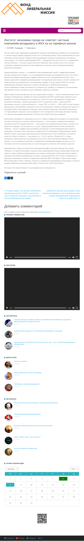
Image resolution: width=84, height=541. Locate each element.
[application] (42, 238)
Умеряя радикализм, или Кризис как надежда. (28, 372)
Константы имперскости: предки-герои (25, 448)
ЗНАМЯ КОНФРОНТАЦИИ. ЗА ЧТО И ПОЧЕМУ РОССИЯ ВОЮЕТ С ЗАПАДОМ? (38, 331)
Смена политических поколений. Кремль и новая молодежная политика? (36, 403)
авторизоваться (45, 212)
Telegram (32, 538)
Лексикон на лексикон (20, 361)
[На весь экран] (77, 257)
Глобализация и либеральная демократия (26, 384)
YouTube (21, 538)
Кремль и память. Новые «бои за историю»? (27, 437)
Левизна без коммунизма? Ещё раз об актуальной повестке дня (33, 425)
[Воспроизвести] (7, 257)
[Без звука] (73, 257)
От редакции (19, 48)
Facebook (10, 538)
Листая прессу (31, 48)
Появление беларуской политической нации (27, 414)
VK (41, 538)
